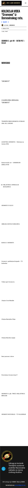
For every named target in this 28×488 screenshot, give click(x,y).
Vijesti (5, 22)
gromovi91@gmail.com (20, 485)
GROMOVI (12, 25)
